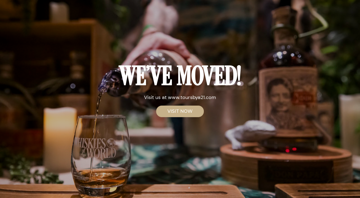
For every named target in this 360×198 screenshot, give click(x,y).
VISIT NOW (180, 111)
